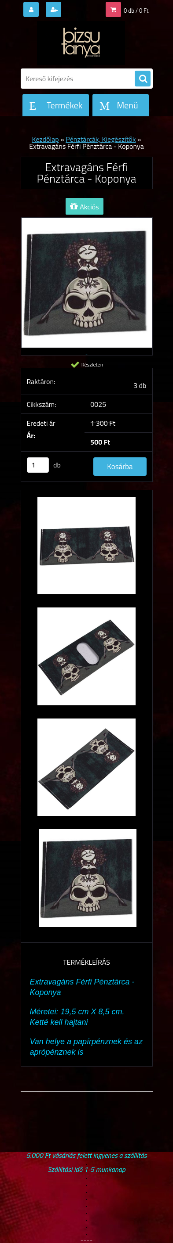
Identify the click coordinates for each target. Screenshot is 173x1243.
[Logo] (81, 43)
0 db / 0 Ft (136, 10)
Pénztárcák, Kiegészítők (101, 139)
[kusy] (38, 465)
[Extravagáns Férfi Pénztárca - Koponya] (87, 550)
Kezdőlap (45, 139)
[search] (143, 79)
